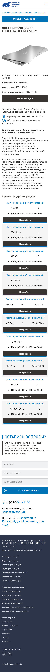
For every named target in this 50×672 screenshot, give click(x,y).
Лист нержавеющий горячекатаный (25, 202)
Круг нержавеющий (10, 569)
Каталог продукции (10, 625)
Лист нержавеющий (19, 111)
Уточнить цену (25, 98)
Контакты (6, 641)
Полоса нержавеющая (11, 580)
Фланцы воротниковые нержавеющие (18, 607)
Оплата (5, 637)
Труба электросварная (11, 595)
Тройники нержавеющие (12, 603)
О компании (7, 621)
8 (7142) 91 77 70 (8, 546)
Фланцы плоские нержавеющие (15, 611)
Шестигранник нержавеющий (14, 573)
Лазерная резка (8, 617)
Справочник (7, 629)
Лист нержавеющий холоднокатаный (25, 299)
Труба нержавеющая (10, 561)
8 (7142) (18, 502)
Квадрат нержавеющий (11, 576)
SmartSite (18, 664)
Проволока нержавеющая (13, 587)
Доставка (6, 633)
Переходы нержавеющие (12, 599)
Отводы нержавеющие (11, 591)
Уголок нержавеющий (11, 565)
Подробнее (25, 220)
